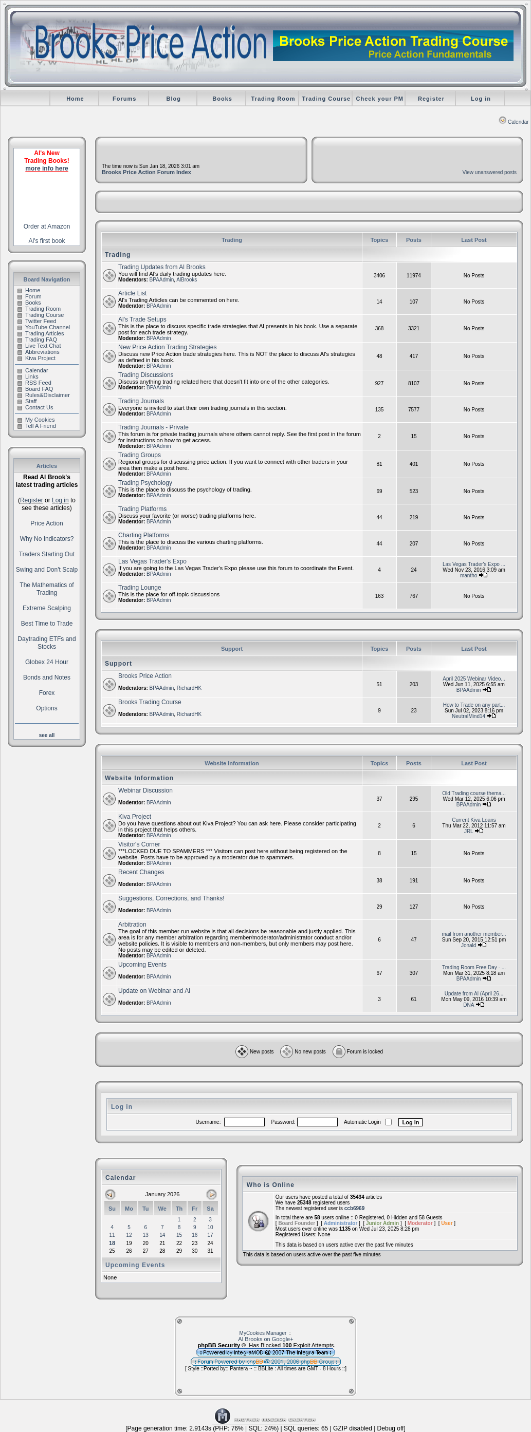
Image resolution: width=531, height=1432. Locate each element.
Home (75, 99)
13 (146, 1235)
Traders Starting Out (47, 554)
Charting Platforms (143, 535)
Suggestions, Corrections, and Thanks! (171, 898)
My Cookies (35, 420)
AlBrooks (186, 279)
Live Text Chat (39, 346)
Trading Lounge (139, 587)
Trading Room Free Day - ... (474, 967)
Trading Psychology (145, 482)
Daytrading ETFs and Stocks (46, 642)
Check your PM (380, 99)
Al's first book (47, 240)
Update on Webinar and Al (154, 990)
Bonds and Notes (46, 677)
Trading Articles (40, 333)
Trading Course (326, 99)
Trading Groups (139, 455)
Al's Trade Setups (142, 319)
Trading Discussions (146, 375)
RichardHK (189, 688)
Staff (26, 401)
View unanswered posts (490, 172)
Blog (173, 99)
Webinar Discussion (145, 790)
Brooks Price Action (145, 676)
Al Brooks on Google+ (265, 1339)
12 (129, 1235)
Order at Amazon (47, 226)
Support (118, 663)
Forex (47, 692)
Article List (132, 293)
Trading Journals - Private (153, 427)
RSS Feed (34, 383)
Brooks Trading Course (149, 702)
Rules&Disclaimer (43, 395)
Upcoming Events (142, 964)
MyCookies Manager (263, 1333)
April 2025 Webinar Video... (474, 679)
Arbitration (132, 924)
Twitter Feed (37, 321)
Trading (118, 254)
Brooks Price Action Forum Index (146, 172)
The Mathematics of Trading (47, 588)
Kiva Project (36, 358)
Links (28, 376)
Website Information (139, 778)
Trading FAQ (37, 339)
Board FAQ (35, 389)
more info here (46, 168)
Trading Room (273, 99)
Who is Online (271, 1185)
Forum (29, 296)
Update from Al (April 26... (474, 993)
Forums (124, 99)
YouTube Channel (43, 327)
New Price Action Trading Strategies (167, 347)
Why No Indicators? (47, 538)
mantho (468, 575)
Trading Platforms (142, 509)
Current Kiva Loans (474, 820)
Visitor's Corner (139, 844)
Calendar (514, 122)
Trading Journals (141, 401)
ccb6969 (354, 1208)
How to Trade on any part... (474, 705)
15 (179, 1235)
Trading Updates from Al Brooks (162, 267)
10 (210, 1227)
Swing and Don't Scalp (47, 569)
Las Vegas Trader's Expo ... (474, 564)
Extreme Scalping (47, 608)
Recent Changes (141, 872)
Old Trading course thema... (473, 793)
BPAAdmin (162, 279)
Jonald (468, 945)
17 (210, 1235)
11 (112, 1235)
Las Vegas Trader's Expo (152, 561)
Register (431, 99)
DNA (468, 1005)
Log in (481, 99)
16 (194, 1235)
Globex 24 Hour (46, 662)
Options (46, 708)
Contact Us (35, 407)
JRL (468, 831)
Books (222, 99)
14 (162, 1235)
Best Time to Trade (47, 623)
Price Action (46, 523)
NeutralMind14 (468, 716)
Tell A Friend (36, 426)
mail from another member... (474, 934)
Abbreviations (38, 352)
